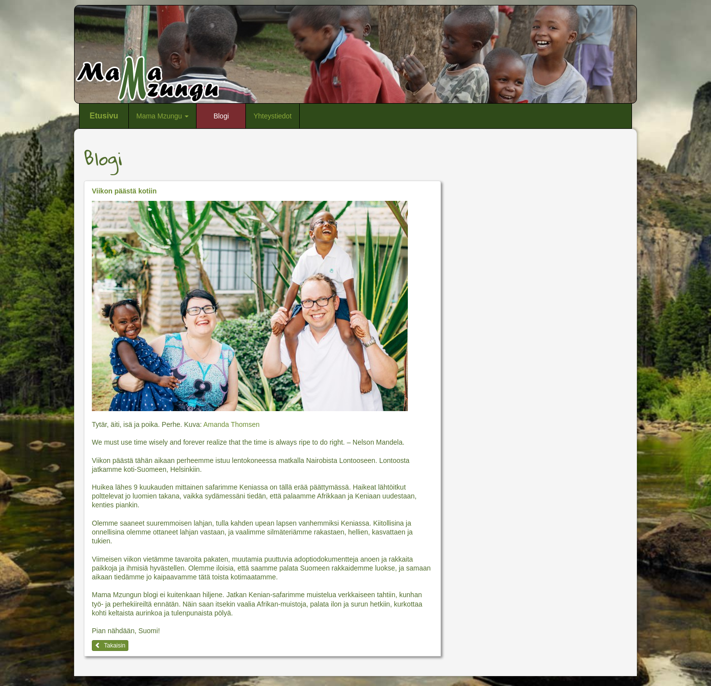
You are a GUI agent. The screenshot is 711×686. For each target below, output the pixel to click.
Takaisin (110, 645)
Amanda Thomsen (231, 424)
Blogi (221, 116)
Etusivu (104, 116)
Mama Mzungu (162, 116)
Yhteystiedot (272, 116)
